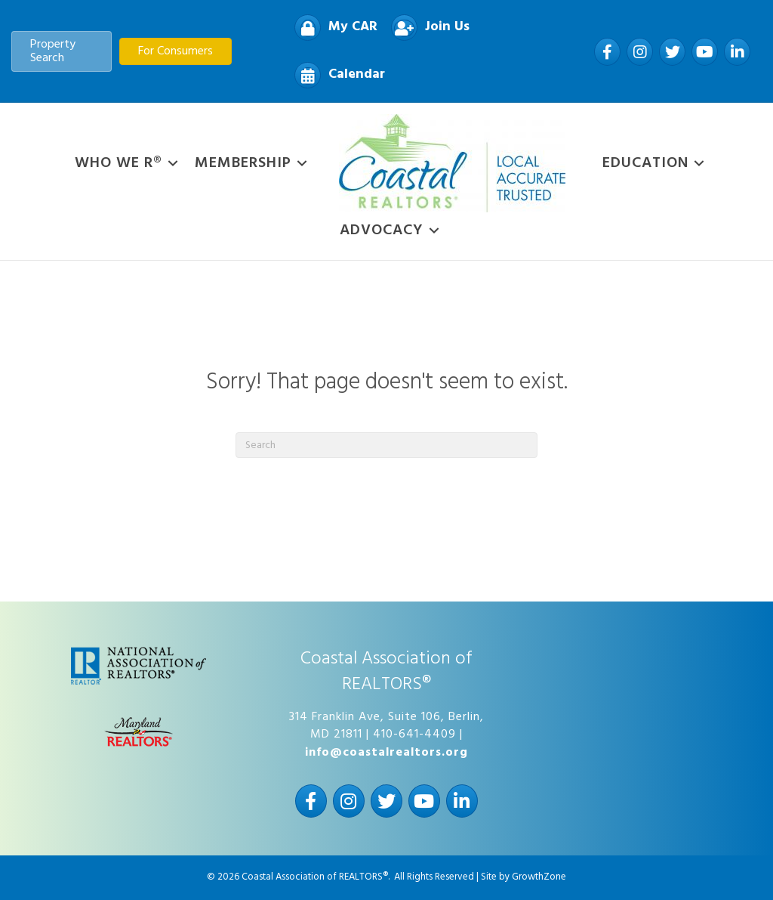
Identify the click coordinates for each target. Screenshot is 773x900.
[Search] (386, 445)
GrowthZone (539, 877)
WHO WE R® (118, 163)
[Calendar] (336, 75)
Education (645, 163)
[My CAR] (332, 27)
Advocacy (381, 230)
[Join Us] (426, 27)
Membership (243, 163)
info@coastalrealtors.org (386, 752)
